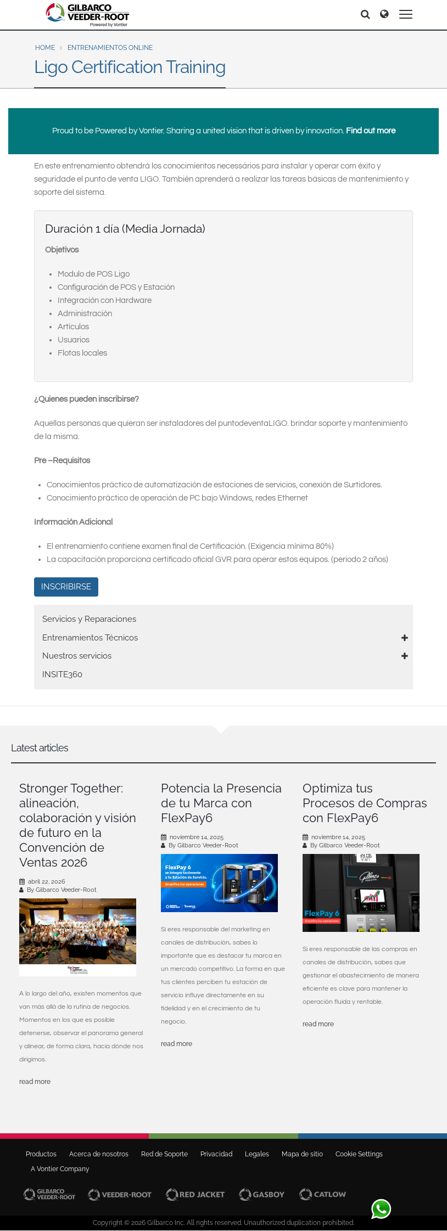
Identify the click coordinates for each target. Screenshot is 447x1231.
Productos (41, 1154)
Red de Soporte (164, 1154)
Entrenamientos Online (110, 48)
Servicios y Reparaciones (89, 619)
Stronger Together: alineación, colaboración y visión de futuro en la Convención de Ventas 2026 (77, 825)
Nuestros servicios (76, 656)
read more (35, 1082)
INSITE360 (62, 674)
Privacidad (216, 1154)
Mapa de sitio (302, 1154)
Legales (257, 1154)
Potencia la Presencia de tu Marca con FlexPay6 (221, 803)
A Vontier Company (58, 1169)
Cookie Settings (359, 1154)
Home (45, 48)
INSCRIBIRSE (66, 587)
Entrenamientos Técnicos (90, 638)
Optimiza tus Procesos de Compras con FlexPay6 (365, 803)
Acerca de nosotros (98, 1154)
